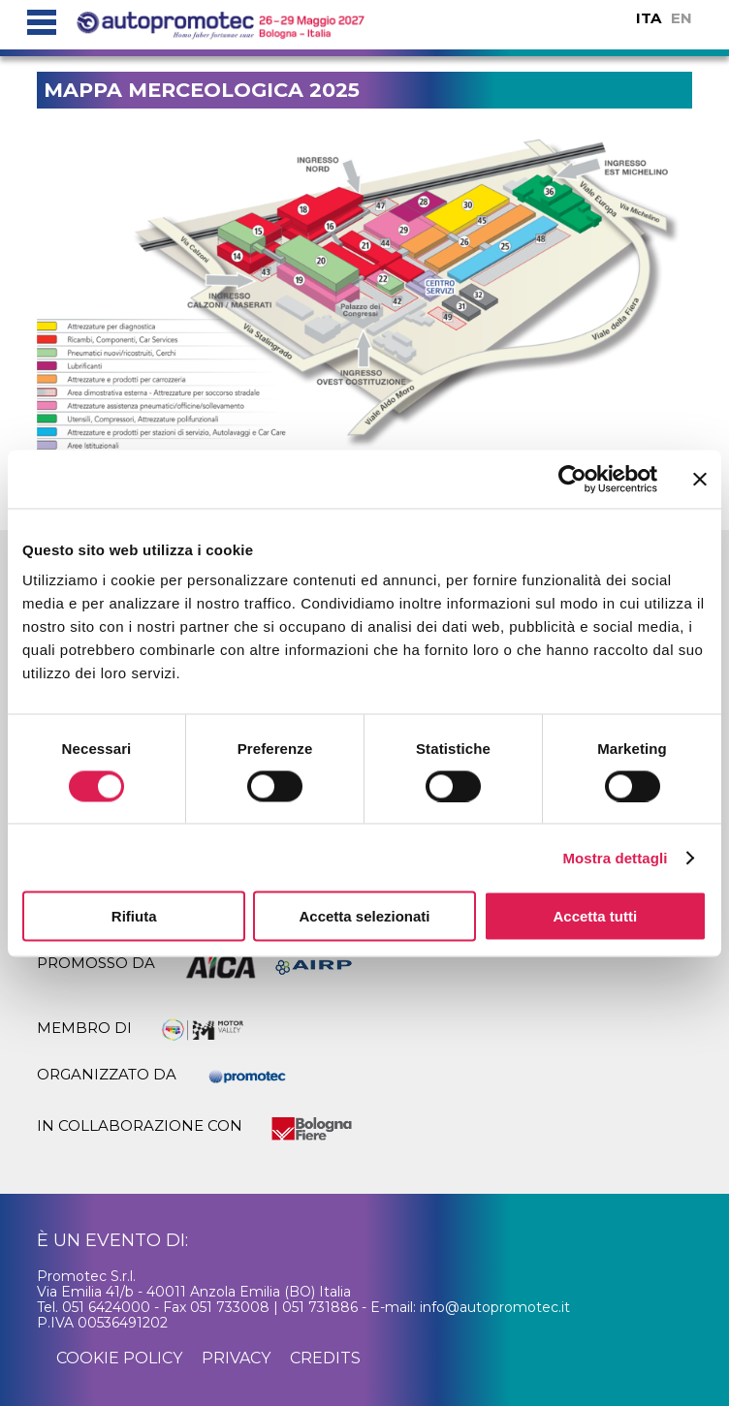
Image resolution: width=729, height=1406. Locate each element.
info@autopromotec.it (495, 1307)
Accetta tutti (595, 916)
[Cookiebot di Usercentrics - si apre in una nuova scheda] (572, 478)
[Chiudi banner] (700, 478)
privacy (236, 1358)
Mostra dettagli (614, 857)
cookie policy (119, 1358)
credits (325, 1358)
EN (681, 18)
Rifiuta (134, 916)
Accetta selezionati (364, 916)
